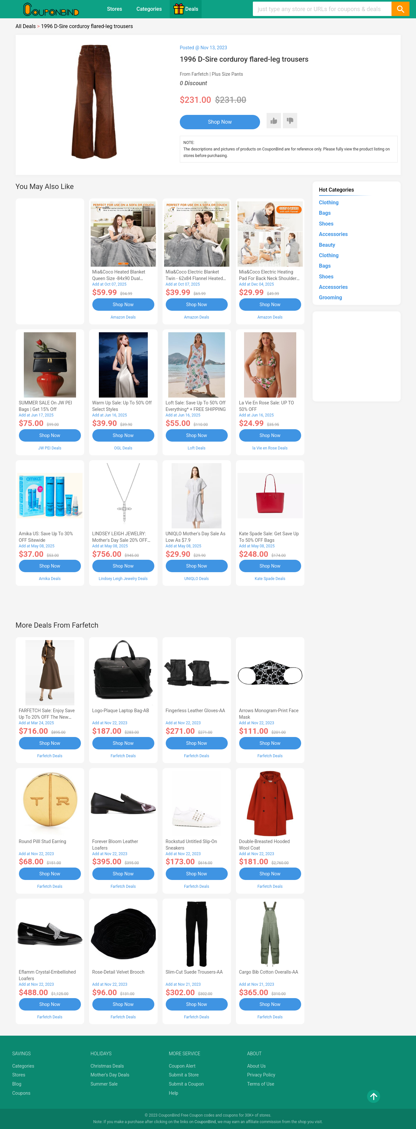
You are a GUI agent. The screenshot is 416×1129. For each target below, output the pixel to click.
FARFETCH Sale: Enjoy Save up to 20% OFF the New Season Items (47, 717)
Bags (325, 213)
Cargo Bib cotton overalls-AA (268, 972)
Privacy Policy (261, 1074)
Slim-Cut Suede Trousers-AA (194, 972)
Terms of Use (260, 1084)
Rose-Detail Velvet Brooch (118, 972)
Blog (17, 1084)
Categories (149, 9)
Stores (114, 9)
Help (173, 1093)
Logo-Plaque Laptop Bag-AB (120, 710)
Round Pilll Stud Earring (42, 841)
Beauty (327, 245)
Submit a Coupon (186, 1084)
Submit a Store (184, 1074)
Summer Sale (104, 1084)
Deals (185, 9)
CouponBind (205, 1122)
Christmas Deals (107, 1066)
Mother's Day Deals (110, 1074)
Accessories (333, 234)
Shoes (326, 224)
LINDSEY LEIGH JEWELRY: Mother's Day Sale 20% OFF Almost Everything (119, 540)
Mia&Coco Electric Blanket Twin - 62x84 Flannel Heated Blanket (194, 278)
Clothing (329, 202)
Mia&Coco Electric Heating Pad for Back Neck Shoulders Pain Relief (269, 278)
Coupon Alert (182, 1066)
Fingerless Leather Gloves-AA (195, 710)
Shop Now (220, 122)
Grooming (330, 297)
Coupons (21, 1093)
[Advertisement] (50, 260)
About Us (256, 1066)
